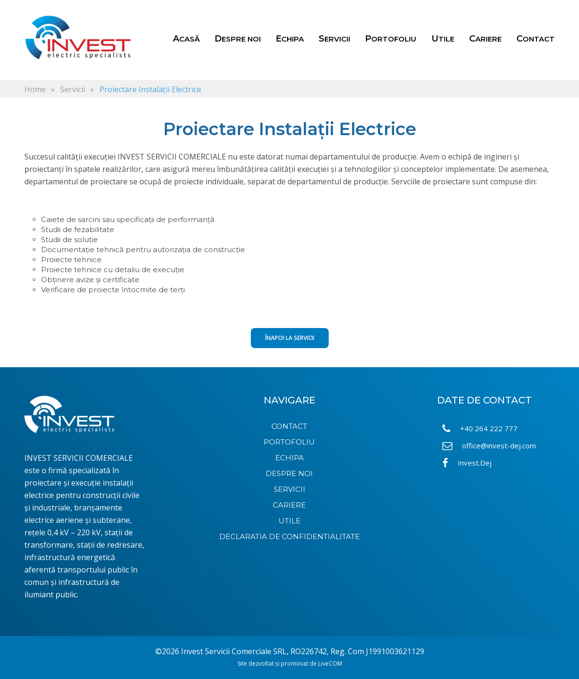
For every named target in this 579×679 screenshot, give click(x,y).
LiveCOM (330, 663)
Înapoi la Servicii (289, 338)
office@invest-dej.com (489, 446)
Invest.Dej (467, 463)
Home (35, 89)
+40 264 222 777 (479, 429)
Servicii (72, 89)
